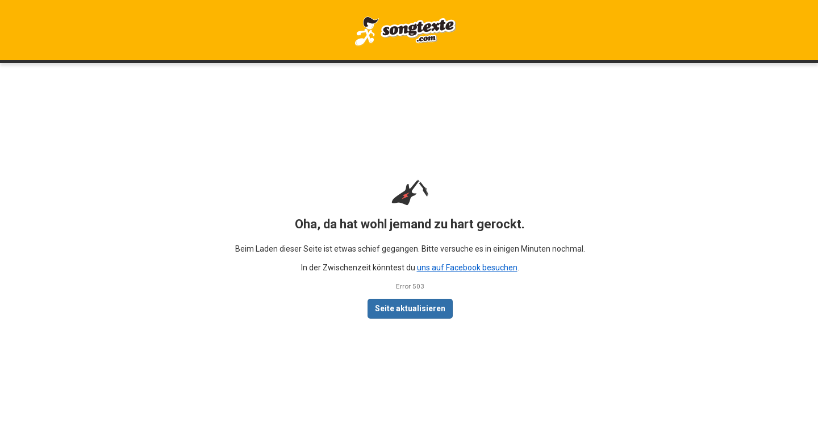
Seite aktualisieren (410, 308)
